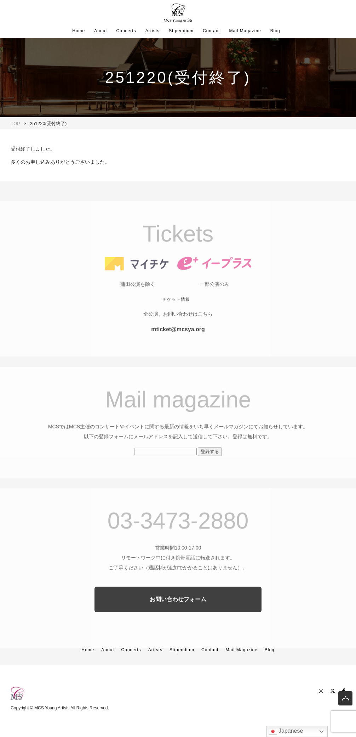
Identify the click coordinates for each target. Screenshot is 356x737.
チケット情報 (176, 310)
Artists (152, 30)
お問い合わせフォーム (178, 611)
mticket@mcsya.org (178, 341)
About (100, 30)
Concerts (126, 30)
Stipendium (181, 30)
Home (78, 30)
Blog (275, 30)
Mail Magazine (245, 30)
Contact (211, 30)
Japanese (286, 731)
